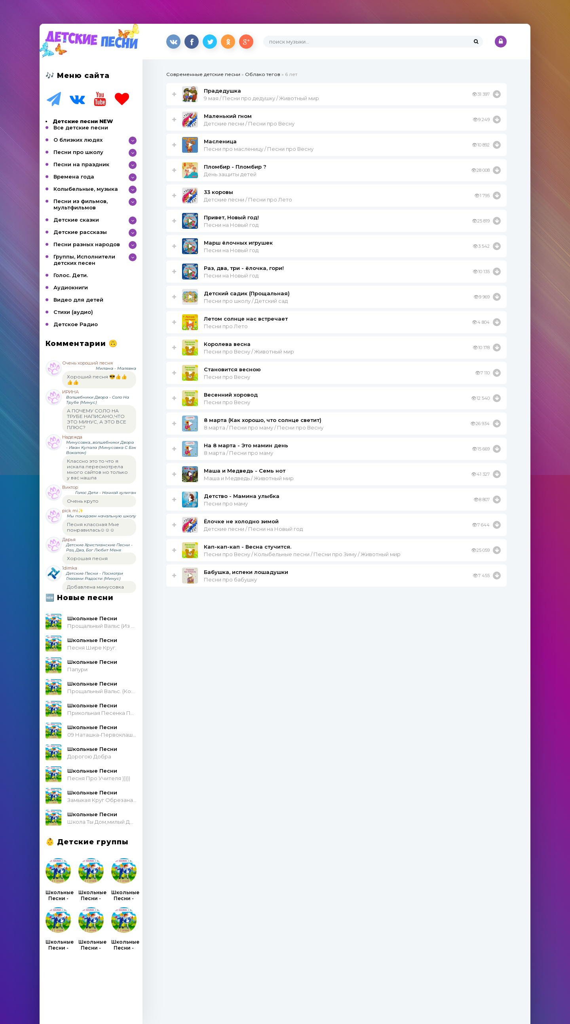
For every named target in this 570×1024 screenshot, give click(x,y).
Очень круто (83, 501)
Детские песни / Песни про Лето (248, 199)
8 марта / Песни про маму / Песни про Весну (263, 427)
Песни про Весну (227, 377)
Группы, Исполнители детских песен (84, 259)
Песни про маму (226, 503)
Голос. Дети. (70, 275)
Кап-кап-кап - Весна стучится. (247, 546)
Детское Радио (75, 324)
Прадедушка (222, 90)
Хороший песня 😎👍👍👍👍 (97, 379)
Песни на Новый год (231, 225)
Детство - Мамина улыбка (241, 496)
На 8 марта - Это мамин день (246, 445)
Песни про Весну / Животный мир (249, 351)
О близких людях (78, 140)
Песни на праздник (81, 164)
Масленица (220, 141)
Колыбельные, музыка (85, 189)
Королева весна (227, 344)
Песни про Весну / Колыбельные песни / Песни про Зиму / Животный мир (302, 554)
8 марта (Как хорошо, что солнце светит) (262, 420)
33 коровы (218, 192)
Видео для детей (78, 299)
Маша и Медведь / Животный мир (249, 478)
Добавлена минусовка (95, 587)
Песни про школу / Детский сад (246, 301)
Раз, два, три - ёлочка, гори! (244, 268)
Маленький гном (228, 116)
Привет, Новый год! (231, 217)
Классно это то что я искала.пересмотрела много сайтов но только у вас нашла (97, 469)
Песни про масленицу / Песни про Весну (259, 149)
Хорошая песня (87, 558)
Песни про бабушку (230, 579)
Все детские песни (80, 127)
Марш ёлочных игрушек (238, 242)
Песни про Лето (226, 326)
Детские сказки (76, 220)
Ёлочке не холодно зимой (241, 521)
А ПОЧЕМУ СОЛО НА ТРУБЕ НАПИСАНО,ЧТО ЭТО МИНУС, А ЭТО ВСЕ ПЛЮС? (96, 419)
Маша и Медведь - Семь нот (244, 470)
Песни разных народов (86, 244)
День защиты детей (230, 174)
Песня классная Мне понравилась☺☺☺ (93, 527)
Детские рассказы (80, 232)
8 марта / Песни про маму (238, 453)
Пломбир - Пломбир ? (235, 166)
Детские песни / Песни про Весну (249, 123)
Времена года (73, 176)
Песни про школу (78, 152)
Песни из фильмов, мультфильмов (80, 204)
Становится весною (232, 369)
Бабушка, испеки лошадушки (246, 572)
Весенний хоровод (231, 394)
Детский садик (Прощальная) (247, 293)
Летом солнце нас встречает (246, 318)
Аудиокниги (70, 287)
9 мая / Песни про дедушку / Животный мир (261, 98)
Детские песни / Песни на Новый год (253, 529)
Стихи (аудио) (73, 312)
